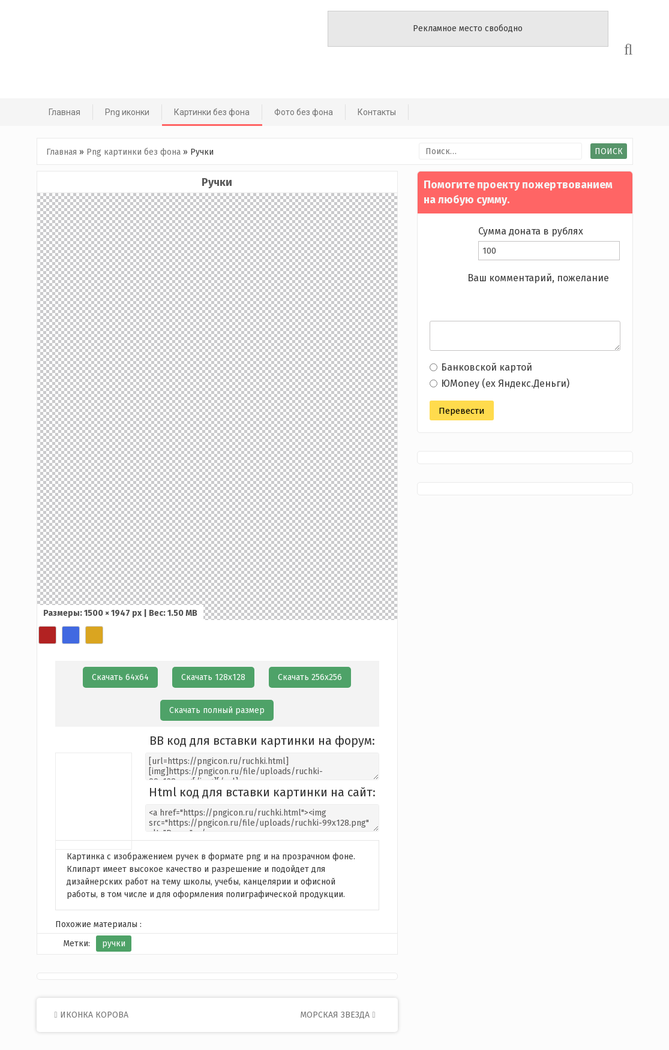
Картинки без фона (212, 112)
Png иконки (127, 112)
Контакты (377, 112)
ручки (113, 943)
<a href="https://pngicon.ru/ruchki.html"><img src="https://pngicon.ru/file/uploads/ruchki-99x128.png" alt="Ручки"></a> (262, 818)
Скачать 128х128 (213, 677)
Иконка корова (91, 1015)
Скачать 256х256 (310, 677)
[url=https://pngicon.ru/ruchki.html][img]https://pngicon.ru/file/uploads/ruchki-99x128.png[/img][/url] (262, 766)
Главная (64, 112)
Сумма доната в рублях (530, 231)
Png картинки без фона (133, 152)
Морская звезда (337, 1015)
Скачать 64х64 (120, 677)
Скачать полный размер (217, 710)
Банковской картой (481, 367)
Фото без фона (303, 112)
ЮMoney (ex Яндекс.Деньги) (499, 383)
